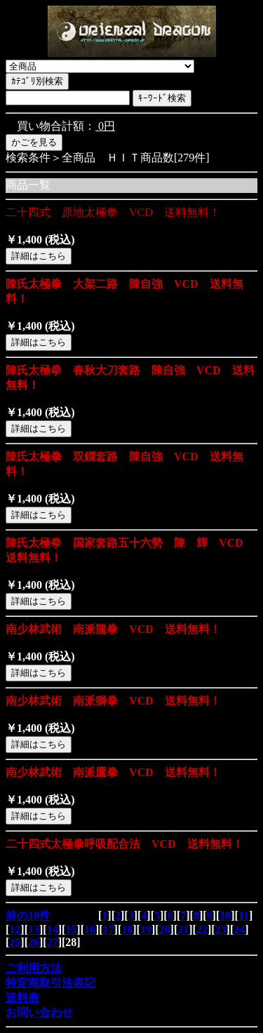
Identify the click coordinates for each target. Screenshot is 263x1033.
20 (164, 929)
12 (14, 929)
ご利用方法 (34, 968)
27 (52, 942)
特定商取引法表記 (50, 983)
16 (89, 929)
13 (33, 929)
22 (202, 929)
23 (221, 929)
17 (108, 929)
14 (52, 929)
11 (243, 915)
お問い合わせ (39, 1012)
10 (225, 915)
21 (183, 929)
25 (14, 942)
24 (239, 929)
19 (145, 929)
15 (70, 929)
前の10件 (28, 915)
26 (33, 942)
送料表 (22, 998)
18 (127, 929)
